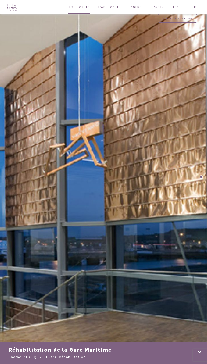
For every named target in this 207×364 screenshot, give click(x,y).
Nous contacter (178, 18)
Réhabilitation (72, 357)
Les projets (79, 7)
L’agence (136, 7)
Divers (50, 357)
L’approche (108, 7)
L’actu (158, 7)
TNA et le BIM (185, 7)
